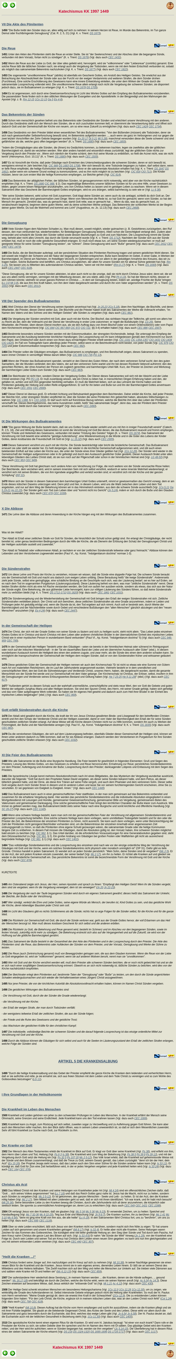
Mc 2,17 (95, 854)
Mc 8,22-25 (46, 1214)
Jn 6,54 (122, 1313)
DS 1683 (64, 165)
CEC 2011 (34, 285)
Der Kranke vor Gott (17, 1145)
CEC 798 (25, 1301)
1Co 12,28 (125, 1289)
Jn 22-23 (109, 887)
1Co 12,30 (138, 1289)
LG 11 (36, 1079)
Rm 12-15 (28, 99)
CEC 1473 (14, 246)
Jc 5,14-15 (121, 1328)
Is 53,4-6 (84, 1235)
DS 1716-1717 (116, 1331)
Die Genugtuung (14, 223)
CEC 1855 (119, 141)
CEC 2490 (89, 406)
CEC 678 (47, 493)
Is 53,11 (161, 1163)
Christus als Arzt (14, 1184)
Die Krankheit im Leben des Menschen (31, 1109)
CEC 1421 (141, 1205)
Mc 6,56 (12, 1217)
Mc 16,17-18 (19, 1280)
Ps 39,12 (151, 1154)
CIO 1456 (39, 400)
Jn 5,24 (113, 490)
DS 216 (68, 1331)
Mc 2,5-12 (85, 1157)
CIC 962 (41, 833)
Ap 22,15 (16, 490)
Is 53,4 (94, 1229)
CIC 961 (41, 836)
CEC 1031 (116, 592)
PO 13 (97, 354)
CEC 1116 (45, 1220)
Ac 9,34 (144, 1280)
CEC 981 (126, 312)
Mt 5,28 (102, 138)
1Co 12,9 (113, 1289)
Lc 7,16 (59, 1193)
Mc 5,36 (90, 1211)
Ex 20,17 (83, 138)
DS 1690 (150, 264)
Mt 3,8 (13, 282)
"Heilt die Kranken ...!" (19, 1256)
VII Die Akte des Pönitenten (22, 24)
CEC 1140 (39, 809)
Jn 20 (100, 887)
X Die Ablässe (12, 508)
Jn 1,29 (139, 1235)
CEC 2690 (39, 388)
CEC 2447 (14, 267)
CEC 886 (142, 327)
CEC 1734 (155, 126)
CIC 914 (115, 174)
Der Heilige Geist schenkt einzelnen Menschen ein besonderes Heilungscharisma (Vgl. (55, 1289)
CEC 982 (78, 345)
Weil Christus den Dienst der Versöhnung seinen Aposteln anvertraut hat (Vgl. (50, 306)
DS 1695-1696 (98, 1331)
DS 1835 (145, 724)
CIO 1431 (154, 339)
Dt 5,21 (93, 138)
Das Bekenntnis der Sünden (23, 114)
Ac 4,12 (117, 1283)
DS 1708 (75, 165)
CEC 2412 (160, 243)
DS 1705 (92, 87)
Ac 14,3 (153, 1280)
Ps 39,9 (141, 1154)
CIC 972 (75, 327)
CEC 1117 (150, 1331)
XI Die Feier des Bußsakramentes (27, 755)
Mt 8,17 (78, 1229)
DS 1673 (95, 33)
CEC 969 (70, 694)
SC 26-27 (7, 809)
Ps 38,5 (131, 1154)
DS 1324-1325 (81, 1331)
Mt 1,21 (107, 1283)
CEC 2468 (132, 207)
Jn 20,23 (102, 306)
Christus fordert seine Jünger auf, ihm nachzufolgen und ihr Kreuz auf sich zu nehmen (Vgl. (57, 1262)
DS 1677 (90, 69)
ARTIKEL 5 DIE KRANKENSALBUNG (88, 1061)
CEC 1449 (98, 788)
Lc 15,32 (76, 439)
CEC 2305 (107, 439)
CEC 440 (76, 1241)
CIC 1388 (22, 400)
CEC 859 (95, 1271)
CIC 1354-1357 (139, 339)
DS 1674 (134, 433)
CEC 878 (25, 860)
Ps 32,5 (62, 1157)
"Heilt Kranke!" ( (14, 1307)
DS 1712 (114, 237)
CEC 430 (147, 1283)
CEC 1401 (72, 839)
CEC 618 (26, 267)
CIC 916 (136, 171)
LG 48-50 (156, 457)
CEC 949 (31, 460)
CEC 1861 (103, 592)
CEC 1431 (114, 57)
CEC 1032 (70, 739)
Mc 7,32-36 (32, 1214)
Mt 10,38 (118, 1262)
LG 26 (148, 321)
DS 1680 (88, 141)
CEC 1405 (126, 1316)
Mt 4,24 (113, 1190)
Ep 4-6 (58, 99)
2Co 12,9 (119, 1295)
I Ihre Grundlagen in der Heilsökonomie (32, 1094)
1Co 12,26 (130, 451)
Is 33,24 (153, 1166)
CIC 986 (77, 354)
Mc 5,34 (80, 1211)
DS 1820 (72, 592)
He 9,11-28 (128, 676)
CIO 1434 (166, 339)
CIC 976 (163, 342)
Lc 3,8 (6, 282)
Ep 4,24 (39, 610)
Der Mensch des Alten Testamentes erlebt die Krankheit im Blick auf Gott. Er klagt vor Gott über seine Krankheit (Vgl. (72, 1151)
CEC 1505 (91, 156)
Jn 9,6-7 (99, 1214)
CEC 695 (33, 1220)
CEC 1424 (142, 126)
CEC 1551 (26, 388)
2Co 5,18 (113, 306)
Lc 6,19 (84, 1217)
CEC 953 (19, 460)
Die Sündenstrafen (16, 568)
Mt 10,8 (30, 1307)
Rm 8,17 (119, 264)
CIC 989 (53, 165)
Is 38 (65, 1154)
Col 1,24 (166, 1298)
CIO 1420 (7, 342)
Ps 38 (145, 1151)
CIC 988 (49, 183)
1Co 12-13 (41, 99)
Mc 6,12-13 (63, 1271)
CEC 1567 (154, 327)
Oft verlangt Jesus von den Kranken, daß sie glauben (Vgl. (39, 1211)
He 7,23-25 (115, 676)
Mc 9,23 (100, 1211)
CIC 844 (49, 327)
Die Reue (8, 48)
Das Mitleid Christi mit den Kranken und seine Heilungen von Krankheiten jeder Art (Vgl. (55, 1190)
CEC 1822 (121, 69)
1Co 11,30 (93, 1316)
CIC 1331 (124, 339)
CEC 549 (129, 1205)
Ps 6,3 (58, 1154)
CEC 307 (87, 1241)
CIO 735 (88, 354)
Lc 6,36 (155, 189)
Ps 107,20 (73, 1157)
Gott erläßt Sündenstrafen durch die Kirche (35, 710)
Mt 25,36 (8, 1202)
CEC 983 (76, 369)
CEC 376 (24, 1169)
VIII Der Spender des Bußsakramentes (31, 301)
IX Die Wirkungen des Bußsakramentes (31, 421)
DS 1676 (83, 57)
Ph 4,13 (120, 276)
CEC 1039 (59, 493)
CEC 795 (12, 640)
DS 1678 (81, 87)
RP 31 (20, 475)
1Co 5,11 (164, 487)
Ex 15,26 (14, 1163)
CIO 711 (146, 171)
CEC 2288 (154, 1205)
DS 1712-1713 (58, 592)
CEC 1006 (140, 1118)
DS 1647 (159, 168)
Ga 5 (50, 99)
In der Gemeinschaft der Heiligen (27, 625)
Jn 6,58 (131, 1313)
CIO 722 (85, 327)
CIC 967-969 (62, 327)
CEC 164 (13, 1169)
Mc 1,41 (160, 1214)
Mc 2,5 (164, 851)
